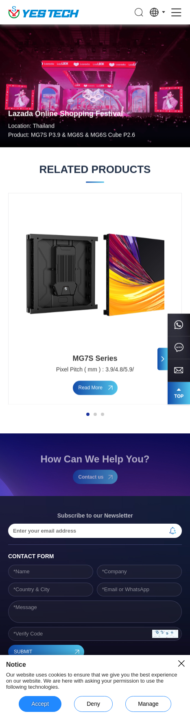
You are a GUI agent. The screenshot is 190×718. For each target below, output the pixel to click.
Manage (148, 704)
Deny (93, 704)
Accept (40, 704)
